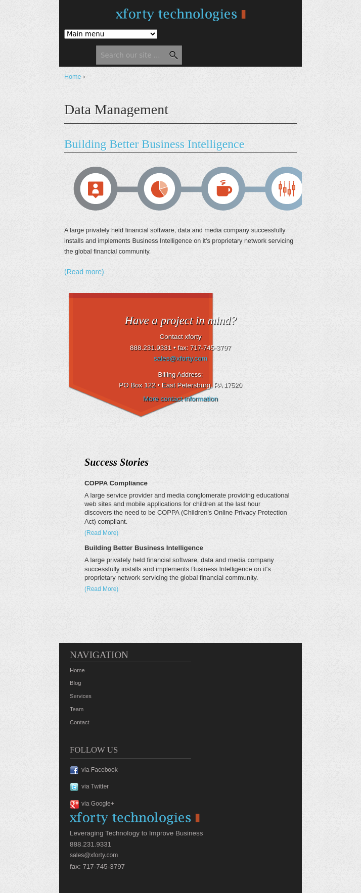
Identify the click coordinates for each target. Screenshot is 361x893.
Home (72, 76)
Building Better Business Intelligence (154, 144)
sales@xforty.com (180, 358)
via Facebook (99, 769)
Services (81, 696)
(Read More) (101, 532)
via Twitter (95, 786)
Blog (75, 683)
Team (76, 709)
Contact (79, 722)
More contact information (180, 399)
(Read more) (84, 272)
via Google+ (97, 803)
